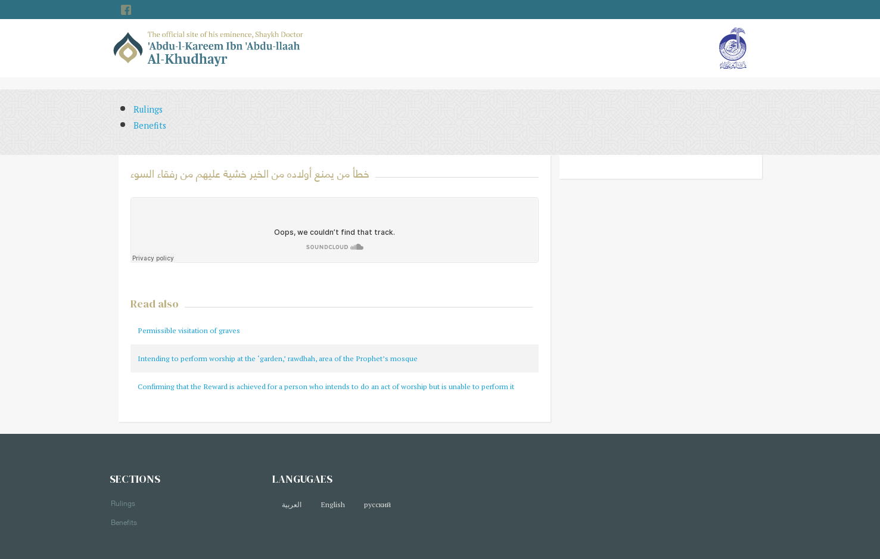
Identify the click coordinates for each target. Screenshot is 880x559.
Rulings (148, 109)
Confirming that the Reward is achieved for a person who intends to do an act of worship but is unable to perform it (326, 386)
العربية (291, 504)
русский (377, 504)
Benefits (149, 125)
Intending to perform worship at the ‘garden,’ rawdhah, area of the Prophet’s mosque (278, 358)
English (333, 504)
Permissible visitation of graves (189, 330)
